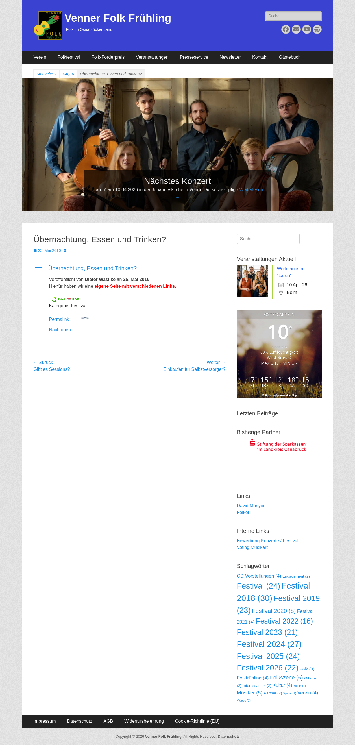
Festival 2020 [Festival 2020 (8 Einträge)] (274, 610)
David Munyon (251, 505)
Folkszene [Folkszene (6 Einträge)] (286, 678)
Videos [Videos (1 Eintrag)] (244, 700)
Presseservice (194, 57)
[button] (130, 268)
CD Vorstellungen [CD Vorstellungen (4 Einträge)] (259, 576)
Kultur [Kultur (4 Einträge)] (282, 685)
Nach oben (60, 329)
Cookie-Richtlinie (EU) (197, 721)
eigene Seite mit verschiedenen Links (134, 286)
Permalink (69, 318)
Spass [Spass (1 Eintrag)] (289, 693)
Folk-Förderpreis (108, 57)
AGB (108, 721)
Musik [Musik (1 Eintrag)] (299, 685)
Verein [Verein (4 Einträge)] (307, 693)
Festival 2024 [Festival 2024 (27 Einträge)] (269, 644)
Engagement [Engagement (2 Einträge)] (296, 576)
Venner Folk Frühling (118, 18)
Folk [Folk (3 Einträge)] (307, 668)
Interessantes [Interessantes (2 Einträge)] (257, 685)
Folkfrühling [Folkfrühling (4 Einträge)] (253, 678)
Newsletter (230, 57)
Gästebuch (289, 57)
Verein (40, 57)
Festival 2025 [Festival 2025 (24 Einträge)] (268, 656)
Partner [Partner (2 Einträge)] (273, 693)
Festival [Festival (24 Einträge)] (258, 585)
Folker (243, 512)
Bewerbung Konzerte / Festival (268, 540)
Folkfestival (69, 57)
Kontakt (259, 57)
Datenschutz (79, 721)
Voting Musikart (252, 547)
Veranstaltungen (152, 57)
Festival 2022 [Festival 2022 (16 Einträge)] (284, 621)
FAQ (68, 74)
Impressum (45, 721)
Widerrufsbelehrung (144, 721)
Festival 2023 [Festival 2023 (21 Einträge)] (267, 632)
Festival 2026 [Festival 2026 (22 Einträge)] (268, 667)
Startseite (46, 74)
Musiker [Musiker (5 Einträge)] (250, 693)
